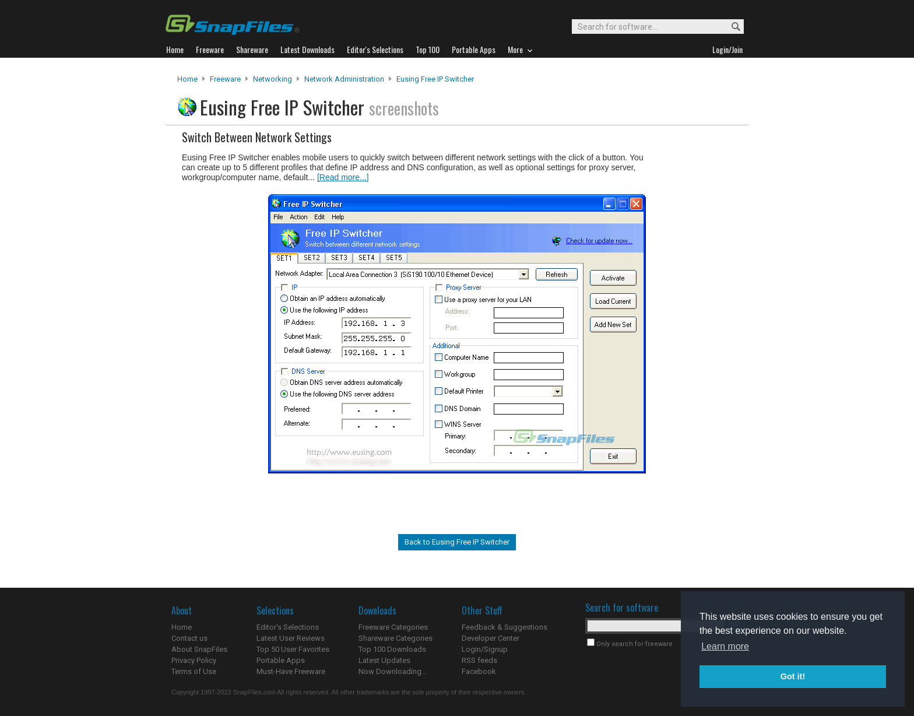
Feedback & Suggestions (504, 627)
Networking (272, 79)
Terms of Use (193, 671)
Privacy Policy (193, 660)
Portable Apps (280, 660)
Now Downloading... (392, 671)
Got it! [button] (793, 676)
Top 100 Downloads (392, 649)
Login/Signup (485, 649)
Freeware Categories (393, 627)
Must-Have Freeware (290, 671)
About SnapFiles (199, 649)
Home (187, 79)
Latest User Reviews (290, 638)
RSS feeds (479, 660)
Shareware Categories (395, 638)
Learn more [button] (725, 646)
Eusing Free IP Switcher (435, 79)
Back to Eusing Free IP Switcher (457, 542)
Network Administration (344, 79)
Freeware (225, 79)
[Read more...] (343, 177)
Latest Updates (384, 660)
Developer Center (490, 638)
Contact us (189, 638)
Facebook (479, 671)
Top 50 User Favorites (292, 649)
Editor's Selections (287, 627)
